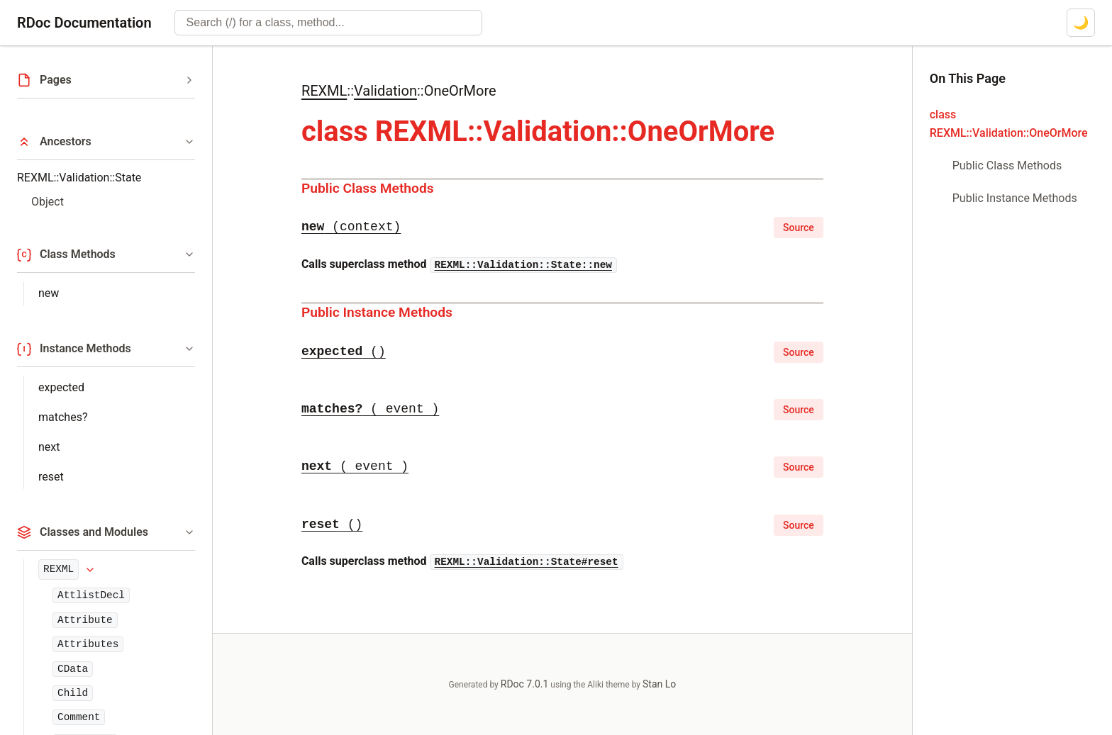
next (49, 447)
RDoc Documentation (84, 22)
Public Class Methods (367, 188)
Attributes (87, 644)
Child (72, 693)
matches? (62, 417)
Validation (385, 90)
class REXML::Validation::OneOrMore (1009, 124)
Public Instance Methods (376, 312)
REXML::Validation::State (79, 177)
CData (72, 669)
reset (51, 476)
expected (61, 387)
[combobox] (328, 22)
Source (798, 227)
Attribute (85, 620)
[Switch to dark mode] (1081, 23)
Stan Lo (659, 684)
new (48, 293)
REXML (58, 569)
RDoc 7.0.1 (525, 684)
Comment (78, 717)
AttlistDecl (91, 595)
